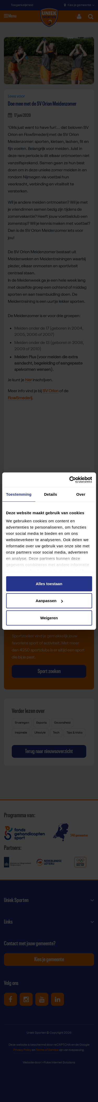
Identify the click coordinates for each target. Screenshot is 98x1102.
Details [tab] (50, 494)
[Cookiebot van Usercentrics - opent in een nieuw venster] (70, 479)
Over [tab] (80, 494)
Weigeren (49, 617)
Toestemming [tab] (19, 494)
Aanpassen (49, 600)
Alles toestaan (49, 583)
